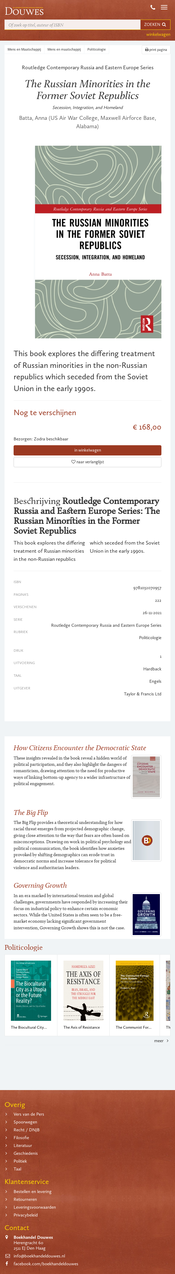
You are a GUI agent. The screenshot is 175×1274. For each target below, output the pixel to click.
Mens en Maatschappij (24, 49)
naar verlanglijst (87, 462)
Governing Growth (40, 885)
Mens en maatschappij (64, 49)
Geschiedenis (26, 1153)
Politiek (20, 1161)
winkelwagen (158, 34)
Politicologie (96, 49)
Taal (17, 1169)
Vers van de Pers (29, 1114)
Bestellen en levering (33, 1191)
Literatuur (23, 1145)
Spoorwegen (25, 1122)
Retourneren (25, 1199)
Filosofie (21, 1137)
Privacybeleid (26, 1215)
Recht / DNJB (27, 1130)
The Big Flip (31, 812)
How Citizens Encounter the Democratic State (80, 747)
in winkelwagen (87, 450)
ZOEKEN (155, 24)
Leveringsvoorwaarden (35, 1207)
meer (162, 1040)
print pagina (156, 50)
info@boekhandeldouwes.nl (39, 1256)
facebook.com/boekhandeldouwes (46, 1263)
